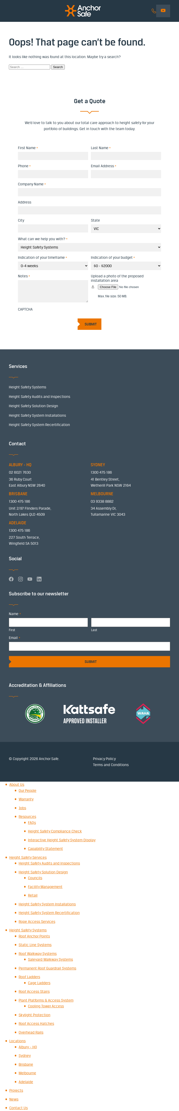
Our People (27, 790)
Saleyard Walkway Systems (50, 959)
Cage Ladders (39, 983)
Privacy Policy (104, 759)
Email (14, 638)
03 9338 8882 (102, 501)
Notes (24, 276)
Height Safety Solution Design (33, 406)
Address (24, 202)
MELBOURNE (102, 494)
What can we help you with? (43, 239)
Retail (33, 895)
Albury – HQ (28, 1047)
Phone (24, 166)
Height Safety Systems (27, 387)
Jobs (22, 808)
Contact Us (18, 1108)
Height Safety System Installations (37, 415)
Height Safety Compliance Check (55, 831)
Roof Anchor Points (34, 936)
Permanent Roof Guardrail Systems (47, 968)
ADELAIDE (17, 523)
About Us (16, 784)
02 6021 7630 (20, 472)
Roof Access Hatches (36, 1023)
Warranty (26, 799)
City (21, 220)
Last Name (101, 148)
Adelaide (26, 1082)
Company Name (32, 184)
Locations (17, 1041)
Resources (27, 816)
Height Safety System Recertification (39, 425)
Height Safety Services (28, 857)
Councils (35, 878)
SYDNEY (98, 464)
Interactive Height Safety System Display (62, 840)
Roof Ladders (29, 977)
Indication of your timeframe (42, 257)
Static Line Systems (35, 945)
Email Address (103, 166)
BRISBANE (18, 494)
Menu (11, 11)
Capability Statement (45, 848)
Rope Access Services (37, 921)
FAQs (32, 822)
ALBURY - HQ (20, 464)
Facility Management (45, 887)
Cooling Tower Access (46, 1006)
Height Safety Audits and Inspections (39, 396)
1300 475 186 (101, 472)
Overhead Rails (31, 1032)
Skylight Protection (34, 1015)
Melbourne (27, 1073)
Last (94, 630)
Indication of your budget (113, 257)
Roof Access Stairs (34, 991)
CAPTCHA (25, 309)
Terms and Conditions (111, 765)
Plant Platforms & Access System (46, 1000)
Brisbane (26, 1064)
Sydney (25, 1055)
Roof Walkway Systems (38, 953)
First (12, 630)
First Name (28, 148)
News (13, 1099)
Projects (16, 1090)
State (95, 220)
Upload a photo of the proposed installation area (117, 278)
